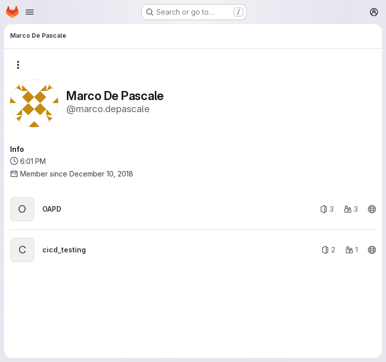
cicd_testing (64, 249)
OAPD (51, 209)
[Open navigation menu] (30, 12)
